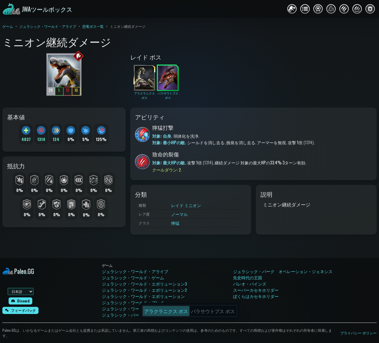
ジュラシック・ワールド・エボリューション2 (144, 290)
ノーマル (179, 214)
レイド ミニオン (186, 205)
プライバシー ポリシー (358, 332)
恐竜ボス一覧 (93, 26)
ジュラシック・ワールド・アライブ (47, 26)
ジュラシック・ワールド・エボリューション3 (144, 284)
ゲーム (7, 26)
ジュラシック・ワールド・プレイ (133, 302)
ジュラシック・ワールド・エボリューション (143, 296)
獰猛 (175, 223)
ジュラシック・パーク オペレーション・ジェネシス (283, 271)
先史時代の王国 (247, 277)
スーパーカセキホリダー (256, 290)
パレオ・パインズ (249, 284)
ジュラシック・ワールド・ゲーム (133, 277)
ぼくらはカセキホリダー (256, 296)
